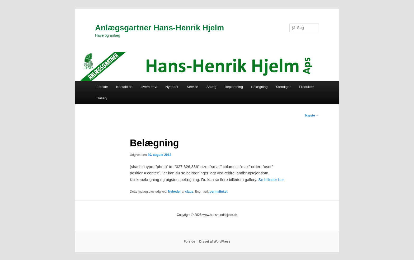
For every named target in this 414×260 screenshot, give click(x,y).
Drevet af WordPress (214, 241)
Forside (102, 87)
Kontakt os (124, 87)
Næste (312, 115)
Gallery (101, 98)
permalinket (218, 191)
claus (189, 191)
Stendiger (283, 87)
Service (192, 87)
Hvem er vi (149, 87)
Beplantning (234, 87)
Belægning (259, 87)
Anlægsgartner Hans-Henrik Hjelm (159, 27)
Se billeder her (271, 179)
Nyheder (172, 87)
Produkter (306, 87)
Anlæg (211, 87)
